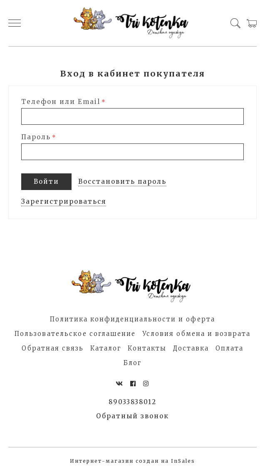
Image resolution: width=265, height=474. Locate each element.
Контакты (147, 348)
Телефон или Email (60, 102)
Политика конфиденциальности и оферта (132, 319)
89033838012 (132, 402)
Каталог (105, 348)
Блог (132, 363)
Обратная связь (53, 348)
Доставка (191, 348)
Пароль (36, 137)
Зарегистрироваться (63, 201)
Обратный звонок (132, 416)
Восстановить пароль (122, 181)
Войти (46, 181)
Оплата (229, 348)
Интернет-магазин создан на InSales (132, 461)
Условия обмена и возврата (196, 334)
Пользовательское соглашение (75, 334)
